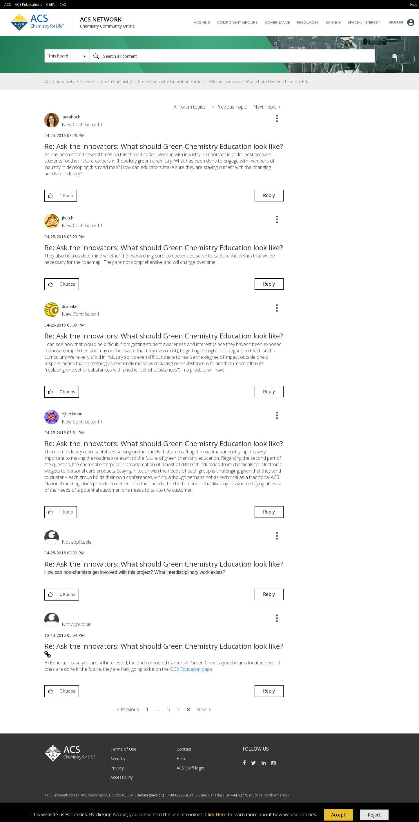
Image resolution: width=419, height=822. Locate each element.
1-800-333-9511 (181, 795)
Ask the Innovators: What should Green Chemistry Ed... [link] (259, 81)
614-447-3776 (237, 795)
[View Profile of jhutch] (67, 218)
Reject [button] (374, 815)
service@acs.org (150, 795)
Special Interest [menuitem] (364, 22)
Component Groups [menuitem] (237, 22)
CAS (62, 4)
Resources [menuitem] (308, 22)
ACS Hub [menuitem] (202, 22)
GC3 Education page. (191, 669)
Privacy (117, 768)
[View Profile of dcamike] (69, 306)
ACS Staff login (190, 768)
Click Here (215, 814)
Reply (269, 195)
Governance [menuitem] (277, 22)
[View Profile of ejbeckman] (72, 414)
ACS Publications (28, 4)
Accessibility (121, 777)
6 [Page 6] (168, 709)
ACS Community (59, 81)
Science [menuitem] (333, 22)
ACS (7, 4)
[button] (338, 815)
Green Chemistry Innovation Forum (170, 81)
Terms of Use (123, 749)
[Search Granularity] (67, 55)
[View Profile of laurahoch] (71, 117)
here (269, 662)
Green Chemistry (116, 81)
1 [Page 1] (147, 709)
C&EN (50, 4)
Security (117, 758)
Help (181, 758)
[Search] (232, 56)
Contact (184, 749)
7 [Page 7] (178, 709)
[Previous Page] (128, 709)
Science (87, 81)
